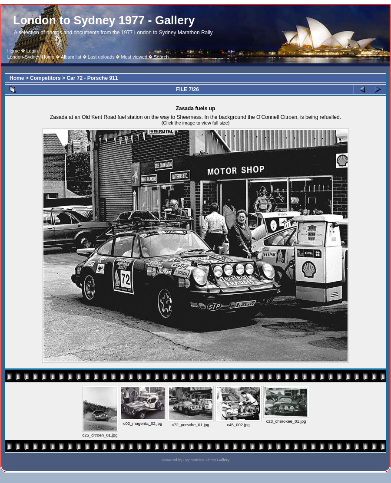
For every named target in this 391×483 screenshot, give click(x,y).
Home (13, 50)
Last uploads (101, 56)
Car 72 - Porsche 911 (92, 78)
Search (161, 56)
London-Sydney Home (31, 56)
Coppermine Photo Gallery (206, 460)
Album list (71, 56)
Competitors (45, 78)
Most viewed (134, 56)
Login (32, 50)
